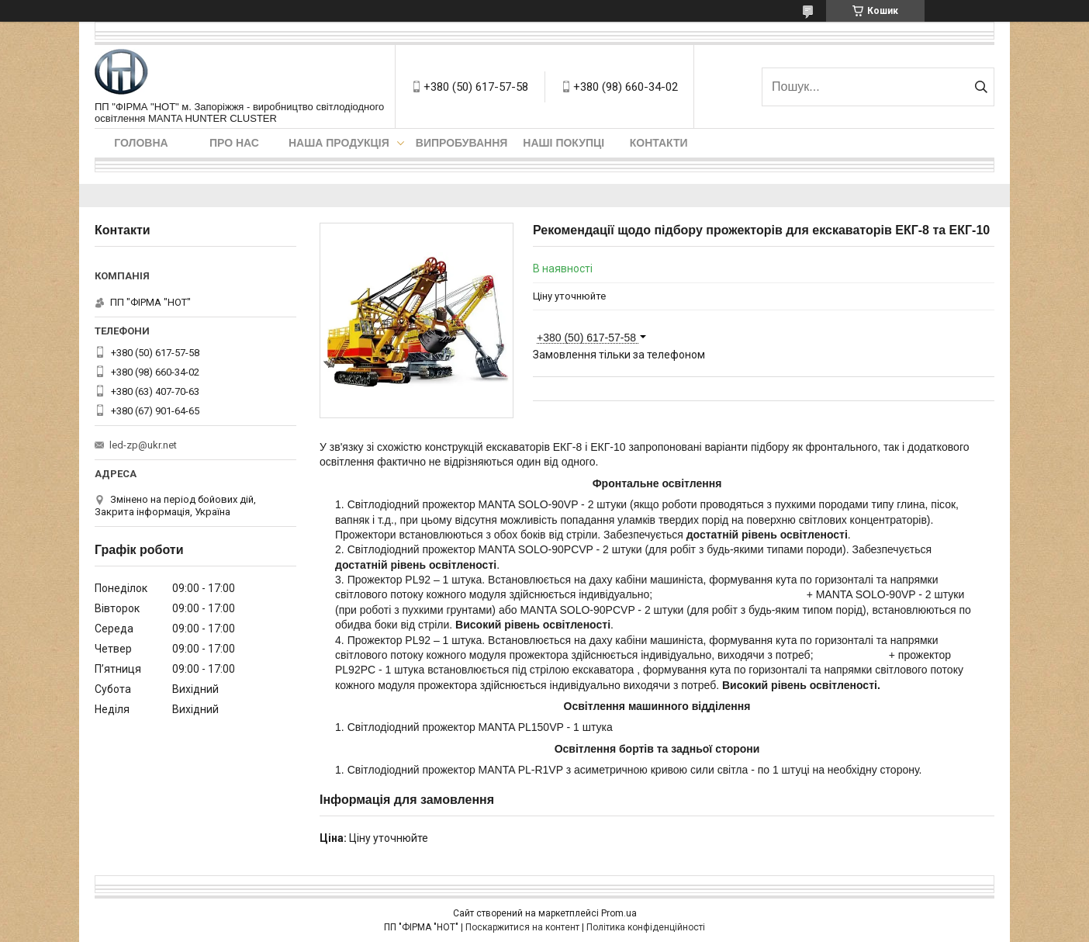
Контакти (659, 143)
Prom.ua (619, 913)
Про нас (234, 143)
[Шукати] (980, 87)
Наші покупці (563, 143)
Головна (141, 143)
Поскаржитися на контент (522, 927)
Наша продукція (339, 143)
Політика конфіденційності (645, 927)
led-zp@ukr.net (143, 445)
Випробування (462, 143)
